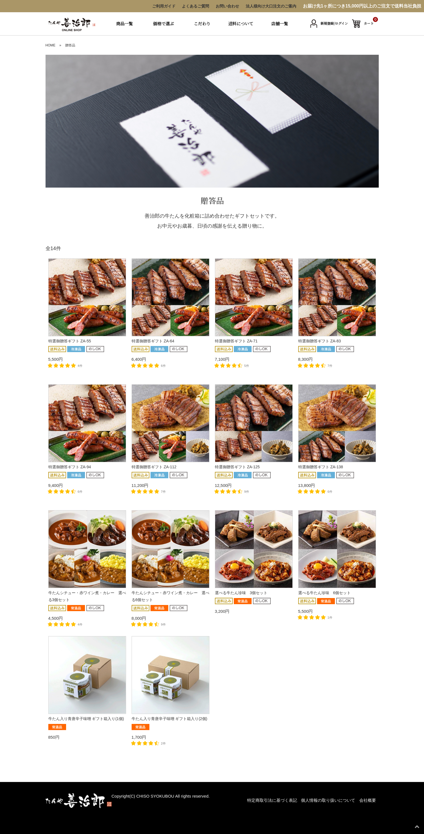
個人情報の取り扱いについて (328, 800)
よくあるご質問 (195, 6)
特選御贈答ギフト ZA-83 (319, 341)
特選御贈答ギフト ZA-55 (69, 341)
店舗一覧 (279, 23)
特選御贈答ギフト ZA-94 (69, 467)
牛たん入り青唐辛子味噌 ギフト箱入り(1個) (86, 718)
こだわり (202, 23)
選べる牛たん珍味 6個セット (324, 593)
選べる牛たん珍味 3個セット (241, 593)
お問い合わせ (227, 6)
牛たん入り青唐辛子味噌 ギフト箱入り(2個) (169, 718)
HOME (51, 45)
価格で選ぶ (163, 23)
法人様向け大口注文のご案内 (271, 6)
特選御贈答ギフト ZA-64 (153, 341)
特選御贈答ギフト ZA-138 (320, 467)
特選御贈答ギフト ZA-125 (237, 467)
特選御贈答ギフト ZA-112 (154, 467)
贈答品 (70, 45)
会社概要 (367, 800)
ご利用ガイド (163, 6)
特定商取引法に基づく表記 (272, 800)
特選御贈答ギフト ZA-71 (236, 341)
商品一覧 (124, 23)
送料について (240, 23)
